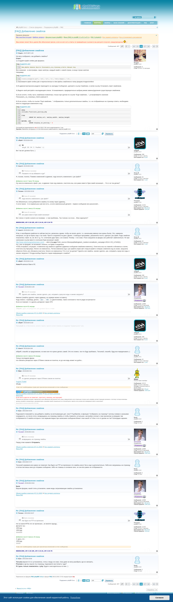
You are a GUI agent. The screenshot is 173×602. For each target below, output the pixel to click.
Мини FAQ (19, 315)
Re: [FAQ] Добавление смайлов (30, 138)
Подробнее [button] (75, 598)
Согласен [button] (159, 598)
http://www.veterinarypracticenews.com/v (30, 242)
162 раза (147, 306)
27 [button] (145, 46)
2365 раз (147, 308)
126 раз (147, 209)
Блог (152, 23)
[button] (122, 46)
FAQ (145, 23)
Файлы (107, 23)
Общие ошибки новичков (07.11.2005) (29, 313)
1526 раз (147, 390)
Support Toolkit (21, 382)
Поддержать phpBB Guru (67, 133)
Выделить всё (25, 64)
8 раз (146, 157)
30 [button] (154, 46)
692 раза (147, 208)
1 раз (146, 180)
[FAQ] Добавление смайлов (30, 31)
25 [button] (137, 46)
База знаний (119, 23)
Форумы (97, 23)
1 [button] (128, 46)
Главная (87, 23)
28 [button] (148, 46)
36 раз (146, 389)
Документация (134, 23)
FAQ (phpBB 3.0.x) (37, 576)
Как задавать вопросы (52, 313)
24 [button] (134, 46)
